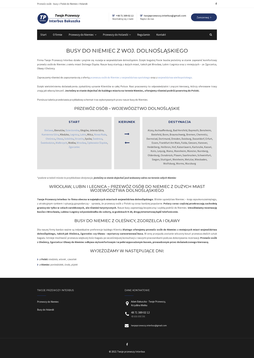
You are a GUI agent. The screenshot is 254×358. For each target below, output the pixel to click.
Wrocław (81, 142)
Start (43, 34)
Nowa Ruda (100, 134)
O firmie (57, 34)
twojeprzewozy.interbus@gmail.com (149, 325)
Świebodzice (47, 142)
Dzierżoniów (72, 130)
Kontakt (161, 34)
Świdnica (97, 138)
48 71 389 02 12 (140, 312)
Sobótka (69, 138)
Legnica (74, 134)
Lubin (83, 134)
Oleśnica (50, 138)
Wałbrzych (61, 142)
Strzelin (79, 138)
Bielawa (48, 130)
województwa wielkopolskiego (175, 77)
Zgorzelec (74, 147)
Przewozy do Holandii (115, 34)
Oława (59, 138)
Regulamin (143, 34)
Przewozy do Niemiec (81, 34)
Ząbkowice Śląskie (97, 142)
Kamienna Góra (50, 134)
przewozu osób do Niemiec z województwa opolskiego (120, 77)
